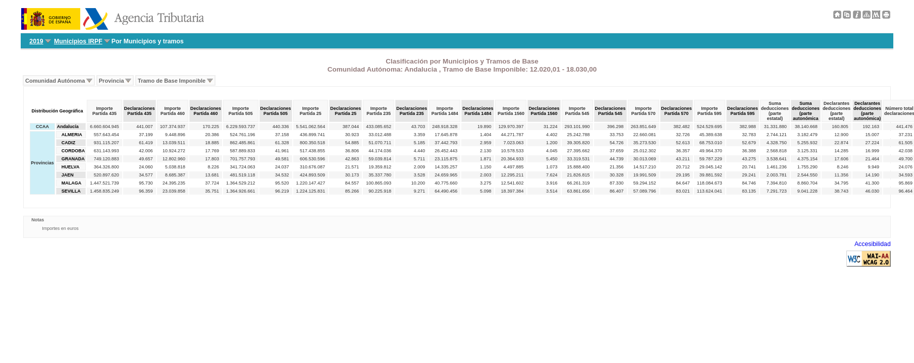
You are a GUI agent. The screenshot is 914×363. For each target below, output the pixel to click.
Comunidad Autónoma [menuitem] (55, 81)
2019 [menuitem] (36, 41)
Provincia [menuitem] (111, 81)
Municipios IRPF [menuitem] (78, 41)
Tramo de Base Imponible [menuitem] (171, 81)
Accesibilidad (872, 244)
